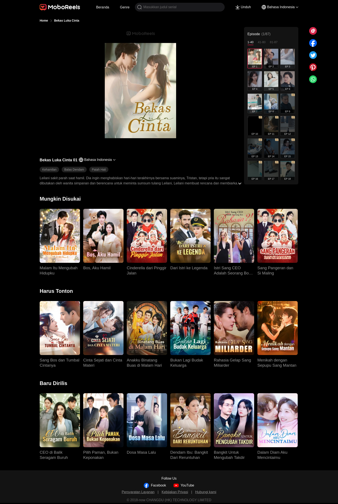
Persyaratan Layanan (138, 492)
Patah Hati (99, 169)
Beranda (102, 7)
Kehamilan (49, 169)
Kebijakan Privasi (175, 492)
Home (44, 20)
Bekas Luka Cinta (66, 20)
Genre (124, 7)
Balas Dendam (74, 169)
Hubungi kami (205, 492)
